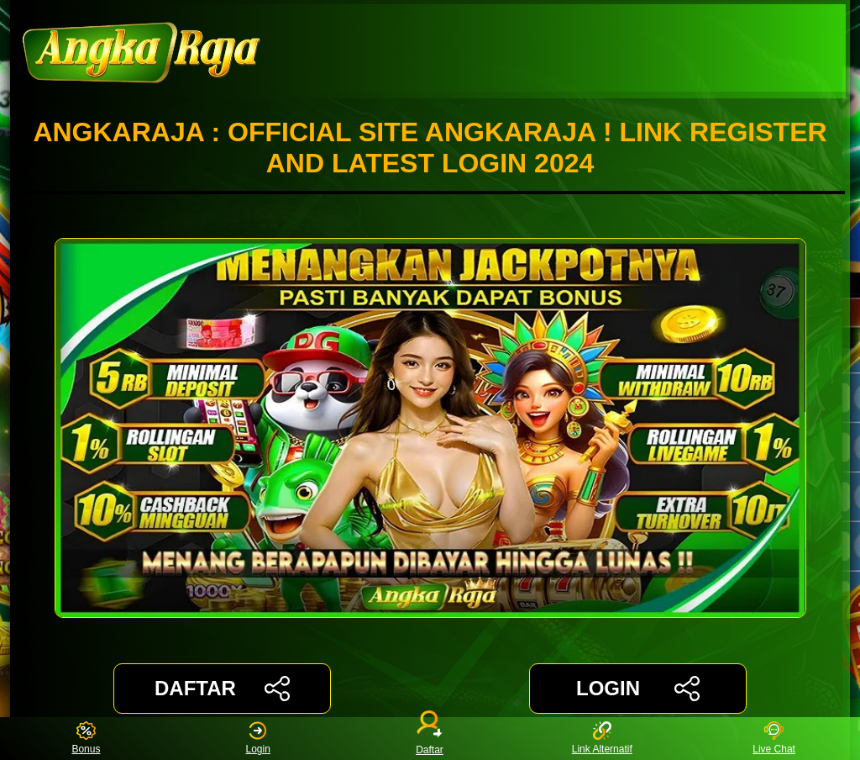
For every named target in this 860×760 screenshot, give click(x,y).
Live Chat (773, 738)
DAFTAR (222, 688)
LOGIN (638, 688)
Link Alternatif (602, 738)
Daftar (430, 738)
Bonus (85, 738)
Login (258, 738)
